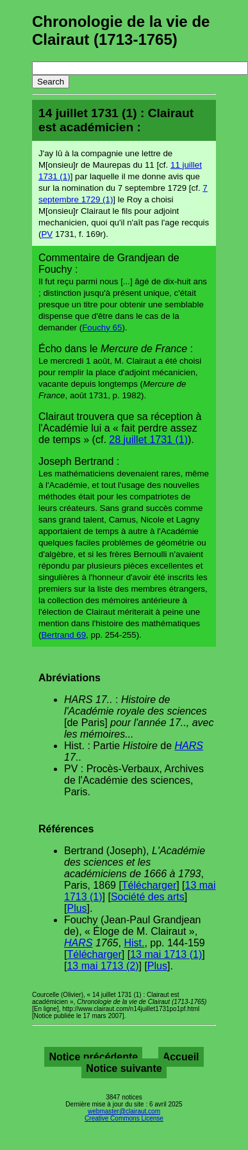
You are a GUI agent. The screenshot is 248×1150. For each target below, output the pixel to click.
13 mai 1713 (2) (102, 965)
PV (47, 234)
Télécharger (149, 885)
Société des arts (148, 896)
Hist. (134, 942)
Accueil (181, 1056)
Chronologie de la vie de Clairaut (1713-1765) (121, 30)
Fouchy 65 (102, 327)
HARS (189, 745)
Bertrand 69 (63, 635)
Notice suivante (123, 1068)
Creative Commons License (124, 1118)
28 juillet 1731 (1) (148, 439)
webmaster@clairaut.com (124, 1111)
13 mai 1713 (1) (166, 954)
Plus (77, 908)
